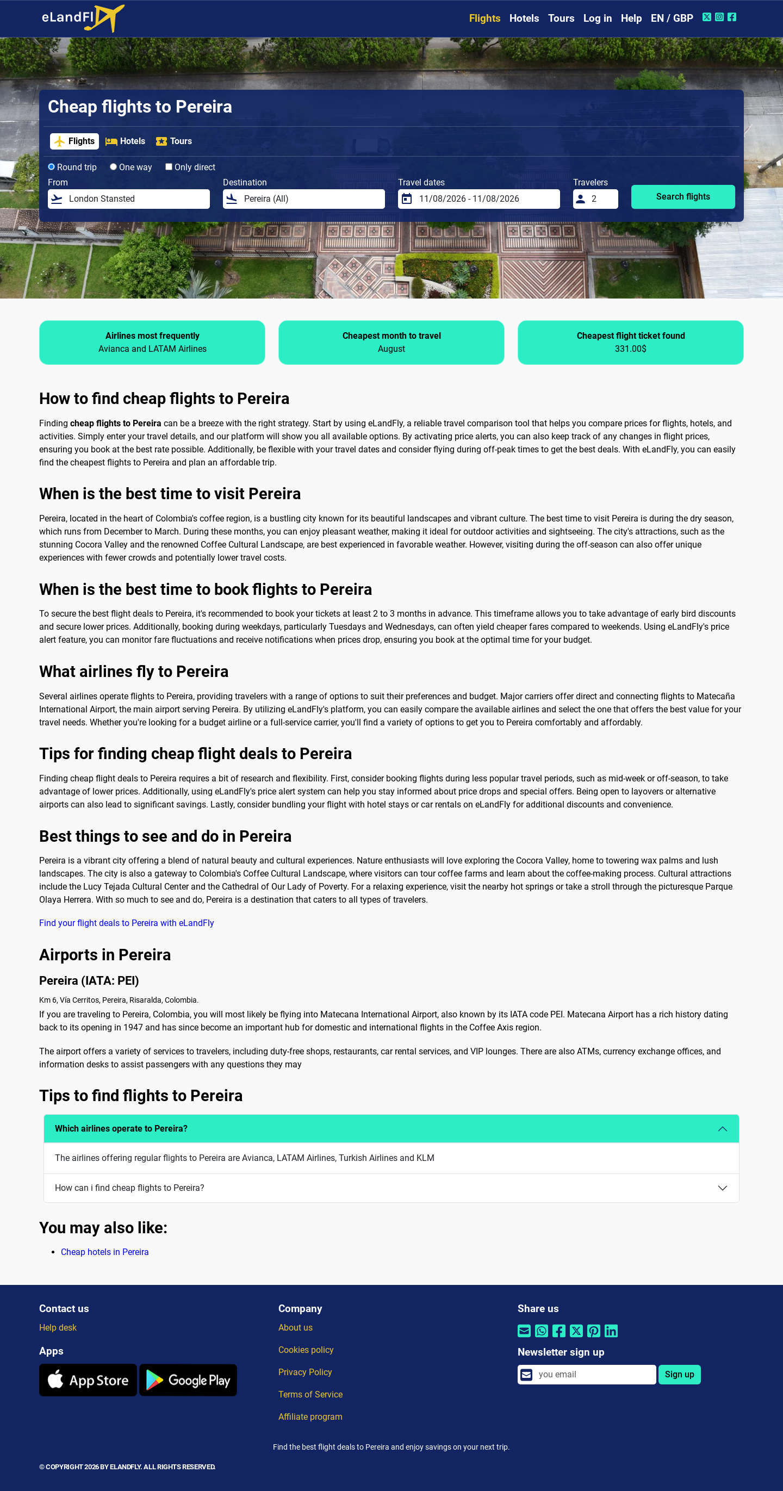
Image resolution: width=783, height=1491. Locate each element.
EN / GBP (672, 18)
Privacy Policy (305, 1372)
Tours (561, 18)
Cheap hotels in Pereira (105, 1252)
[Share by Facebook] (559, 1338)
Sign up (679, 1374)
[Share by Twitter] (576, 1338)
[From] (136, 199)
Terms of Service (310, 1394)
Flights (485, 18)
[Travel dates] (486, 199)
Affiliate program (310, 1417)
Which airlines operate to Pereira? (121, 1128)
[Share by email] (524, 1338)
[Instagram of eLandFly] (720, 17)
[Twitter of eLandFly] (708, 17)
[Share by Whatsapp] (541, 1338)
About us (295, 1327)
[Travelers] (602, 199)
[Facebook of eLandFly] (733, 17)
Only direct (190, 167)
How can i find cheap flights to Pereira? (129, 1188)
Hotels (524, 18)
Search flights (683, 196)
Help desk (58, 1327)
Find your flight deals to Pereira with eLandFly (126, 923)
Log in (597, 18)
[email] (594, 1374)
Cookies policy (306, 1350)
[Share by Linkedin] (611, 1338)
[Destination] (311, 199)
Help (631, 18)
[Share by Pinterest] (593, 1338)
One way (131, 167)
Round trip (72, 167)
